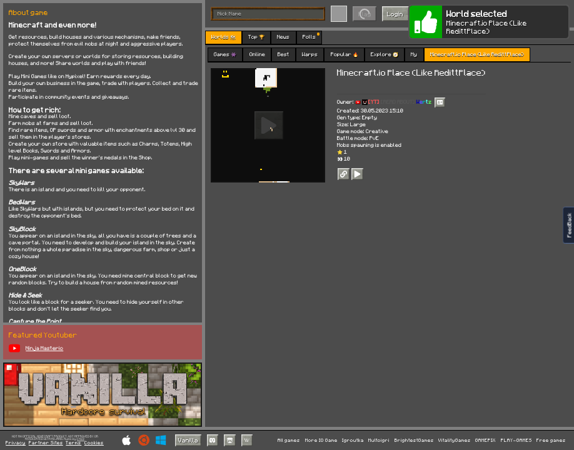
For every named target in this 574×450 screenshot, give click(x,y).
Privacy (16, 443)
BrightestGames (414, 440)
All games (289, 440)
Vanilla (188, 440)
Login (395, 14)
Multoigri (379, 440)
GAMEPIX (485, 440)
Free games (551, 440)
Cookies (94, 443)
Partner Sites (46, 443)
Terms (73, 443)
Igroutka (353, 440)
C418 (80, 439)
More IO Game (321, 440)
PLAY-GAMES (516, 440)
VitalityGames (454, 440)
